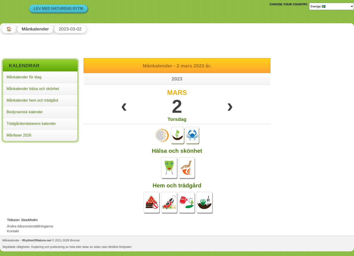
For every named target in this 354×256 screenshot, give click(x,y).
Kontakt (13, 231)
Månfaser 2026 (19, 135)
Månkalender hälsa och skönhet (33, 89)
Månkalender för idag (24, 77)
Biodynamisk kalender (25, 112)
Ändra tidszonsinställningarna (30, 226)
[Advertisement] (40, 174)
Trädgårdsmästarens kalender (31, 124)
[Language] (331, 6)
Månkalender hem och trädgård (32, 100)
